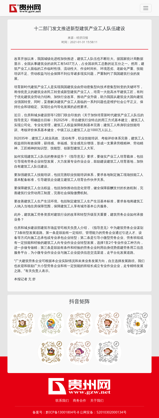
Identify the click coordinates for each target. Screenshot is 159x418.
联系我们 (62, 400)
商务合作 (79, 400)
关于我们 (97, 400)
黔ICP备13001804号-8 (62, 412)
